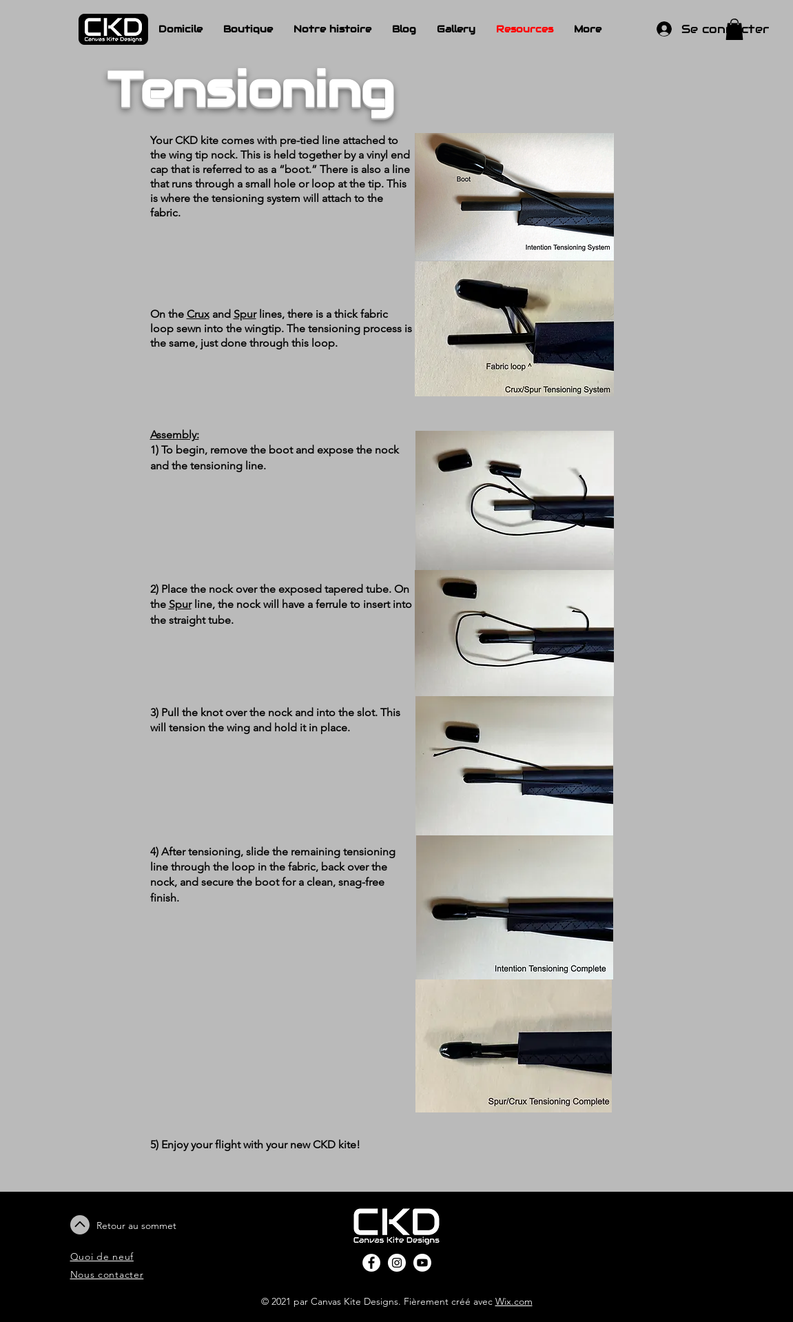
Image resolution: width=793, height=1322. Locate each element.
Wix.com (514, 1301)
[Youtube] (422, 1263)
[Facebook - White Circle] (371, 1263)
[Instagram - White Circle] (397, 1263)
